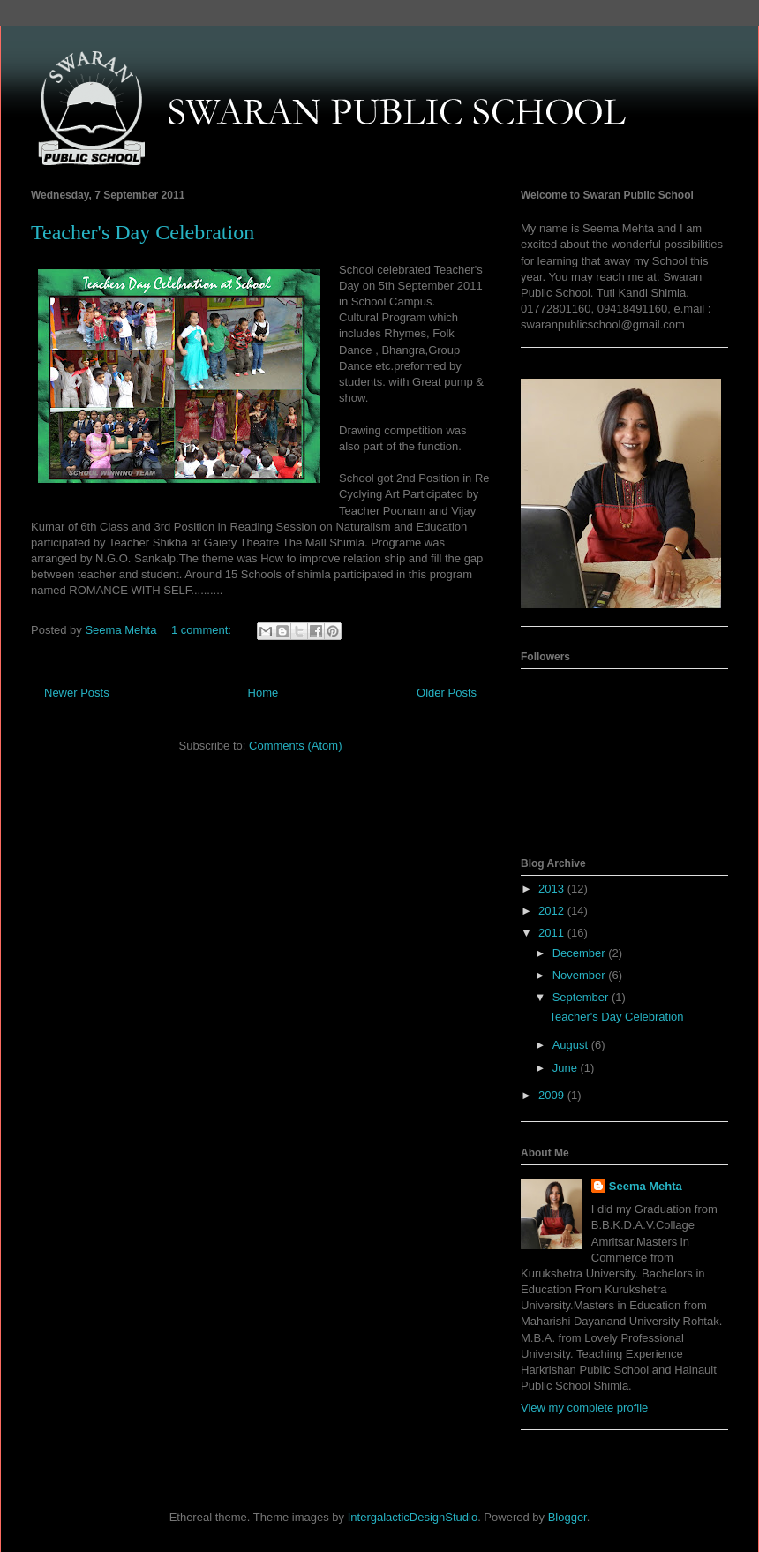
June (566, 1067)
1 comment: (203, 630)
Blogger (567, 1517)
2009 (552, 1095)
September (582, 997)
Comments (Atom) (295, 745)
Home (263, 692)
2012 (552, 910)
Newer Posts (76, 692)
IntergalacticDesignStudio (412, 1517)
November (580, 975)
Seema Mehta (645, 1186)
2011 (552, 932)
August (571, 1044)
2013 (552, 888)
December (580, 953)
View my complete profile (584, 1407)
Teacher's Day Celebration (142, 232)
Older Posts (447, 692)
